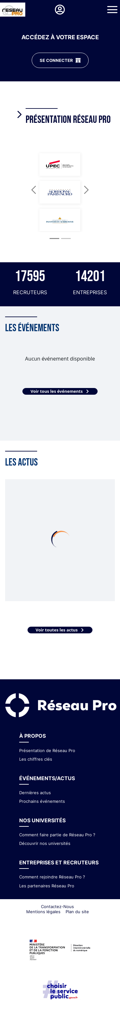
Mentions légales (43, 911)
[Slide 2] (66, 238)
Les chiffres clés (35, 759)
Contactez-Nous (57, 906)
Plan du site (77, 911)
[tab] (65, 111)
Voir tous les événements (59, 391)
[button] (33, 189)
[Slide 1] (54, 238)
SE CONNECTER (60, 60)
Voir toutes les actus (60, 630)
